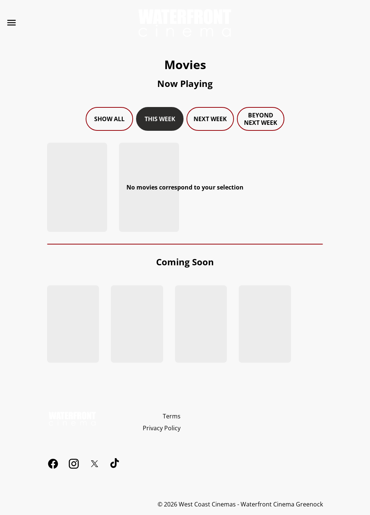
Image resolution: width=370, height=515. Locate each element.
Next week (210, 119)
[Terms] (172, 416)
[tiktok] (115, 464)
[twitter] (94, 464)
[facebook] (53, 464)
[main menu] (11, 22)
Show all (109, 119)
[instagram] (74, 464)
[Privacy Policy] (162, 428)
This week (160, 119)
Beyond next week (260, 119)
